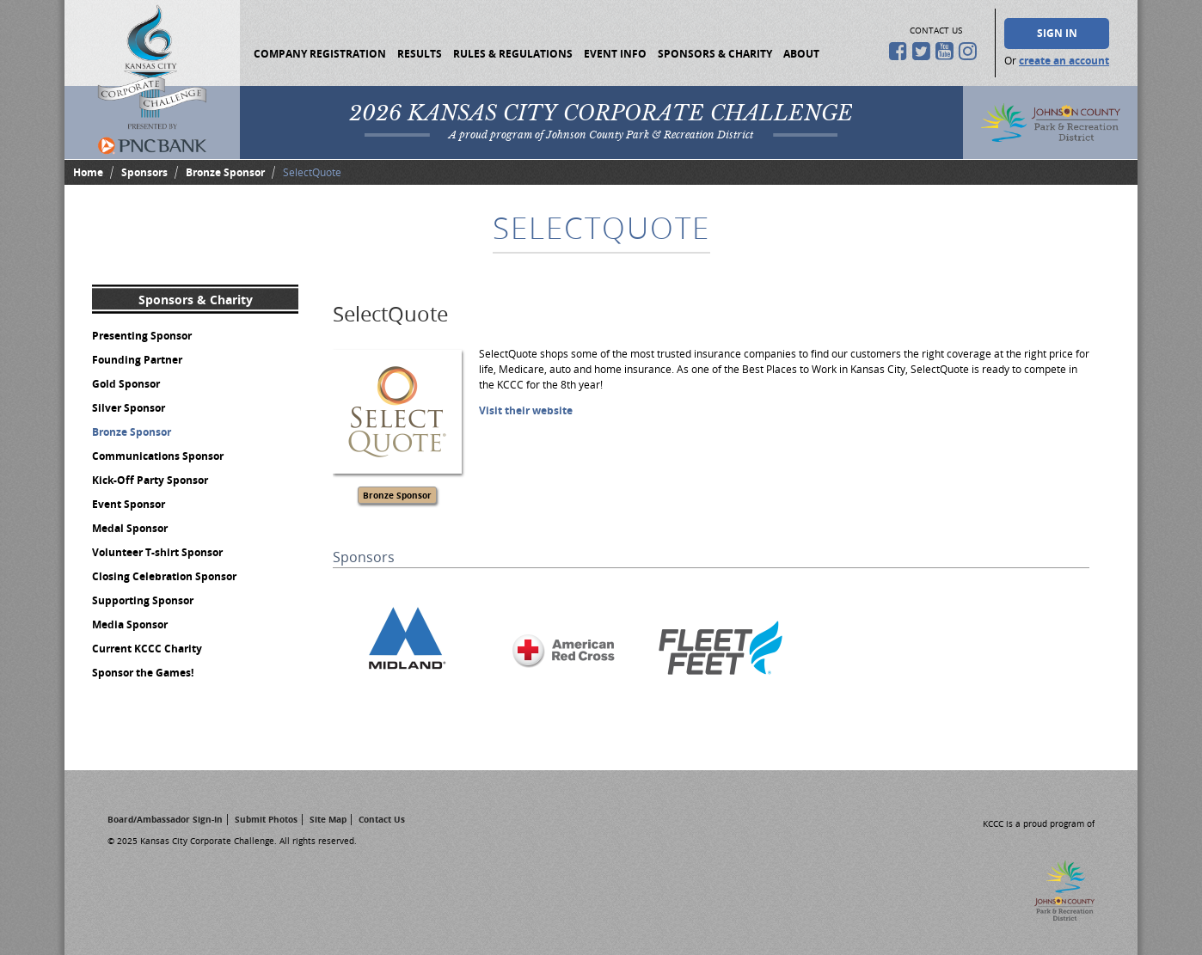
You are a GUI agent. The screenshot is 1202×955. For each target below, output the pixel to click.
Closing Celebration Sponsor (164, 576)
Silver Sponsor (128, 408)
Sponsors (144, 172)
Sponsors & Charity (715, 53)
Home (88, 172)
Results (419, 53)
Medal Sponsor (130, 528)
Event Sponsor (128, 504)
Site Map (328, 819)
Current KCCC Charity (147, 648)
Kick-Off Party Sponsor (150, 480)
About (801, 53)
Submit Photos (266, 819)
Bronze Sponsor (225, 172)
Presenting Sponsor (142, 335)
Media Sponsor (130, 624)
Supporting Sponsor (142, 600)
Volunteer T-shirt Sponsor (157, 552)
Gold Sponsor (126, 383)
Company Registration (320, 53)
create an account (1064, 60)
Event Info (615, 53)
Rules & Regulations (513, 53)
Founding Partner (137, 359)
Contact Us (382, 819)
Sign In (1057, 33)
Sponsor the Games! (142, 672)
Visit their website (526, 410)
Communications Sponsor (158, 456)
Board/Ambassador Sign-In (165, 819)
